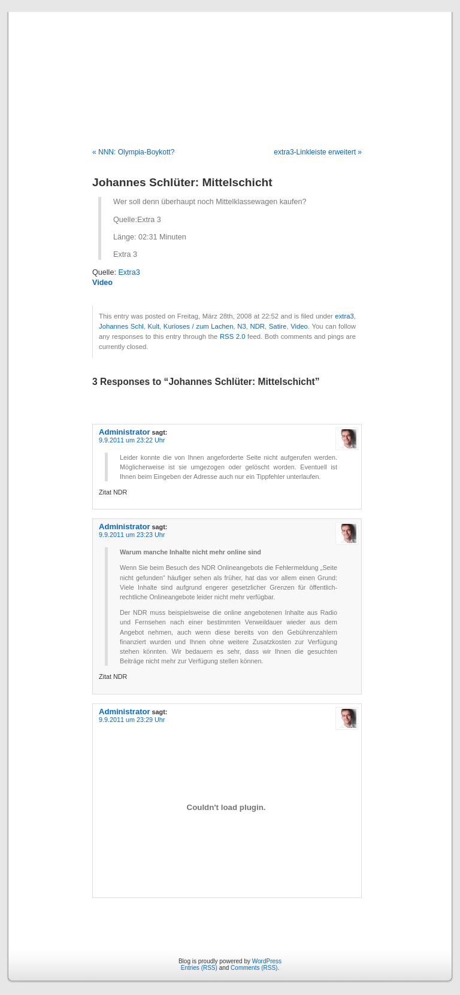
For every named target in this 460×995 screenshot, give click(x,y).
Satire (278, 326)
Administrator (124, 431)
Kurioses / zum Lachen (199, 326)
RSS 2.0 (233, 336)
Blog (230, 67)
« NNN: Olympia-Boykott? (133, 152)
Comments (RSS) (254, 967)
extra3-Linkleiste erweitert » (318, 152)
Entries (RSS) (199, 967)
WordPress (267, 961)
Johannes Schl (121, 326)
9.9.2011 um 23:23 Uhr (132, 534)
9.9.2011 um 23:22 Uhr (132, 440)
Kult (154, 326)
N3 (241, 326)
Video (102, 282)
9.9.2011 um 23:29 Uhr (132, 719)
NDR (257, 326)
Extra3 (129, 272)
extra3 (344, 316)
